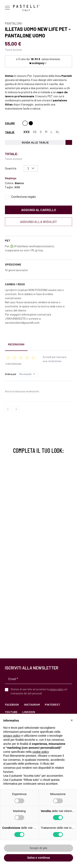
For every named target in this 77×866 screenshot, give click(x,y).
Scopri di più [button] (38, 848)
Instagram (32, 704)
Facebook (12, 704)
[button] (71, 720)
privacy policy (56, 689)
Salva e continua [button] (38, 857)
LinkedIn (28, 712)
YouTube (11, 712)
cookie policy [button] (40, 751)
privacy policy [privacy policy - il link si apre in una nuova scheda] (12, 735)
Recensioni (16, 344)
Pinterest (52, 704)
